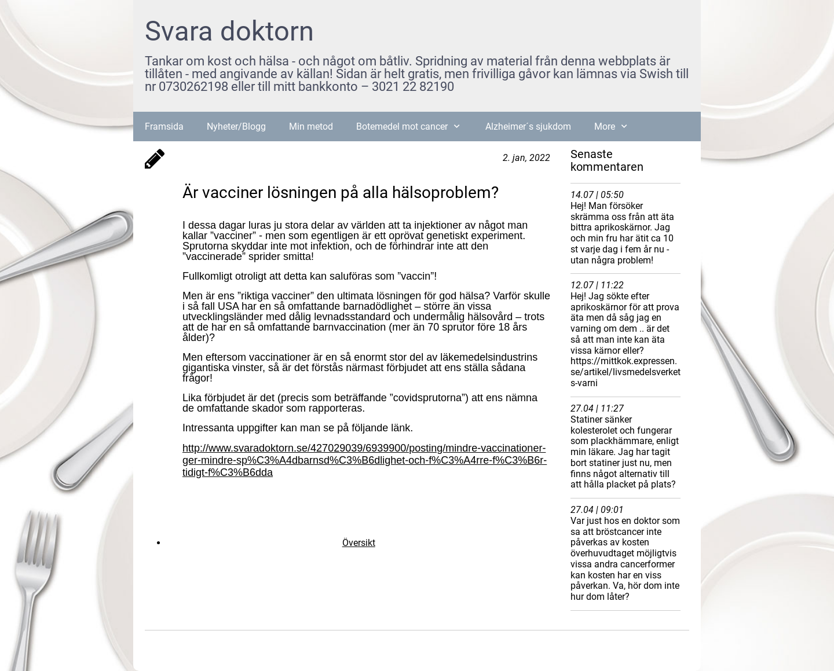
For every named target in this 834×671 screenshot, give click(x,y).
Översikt (358, 542)
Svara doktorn (229, 31)
